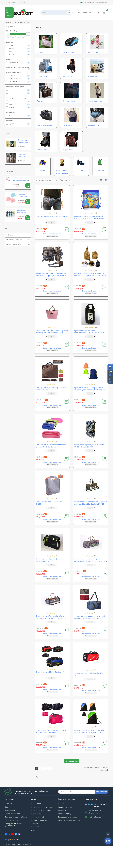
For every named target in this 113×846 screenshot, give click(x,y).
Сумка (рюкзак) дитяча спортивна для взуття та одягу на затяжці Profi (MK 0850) (89, 217)
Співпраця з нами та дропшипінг (13, 824)
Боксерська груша (65, 814)
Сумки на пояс (93, 125)
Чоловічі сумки (42, 150)
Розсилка (35, 827)
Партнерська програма (41, 810)
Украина (18, 93)
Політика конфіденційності (16, 817)
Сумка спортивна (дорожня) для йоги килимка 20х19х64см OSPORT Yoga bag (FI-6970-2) (90, 561)
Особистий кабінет (100, 2)
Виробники (36, 804)
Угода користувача (13, 820)
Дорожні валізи (42, 76)
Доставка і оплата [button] (18, 239)
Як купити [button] (18, 235)
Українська (85, 3)
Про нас (8, 807)
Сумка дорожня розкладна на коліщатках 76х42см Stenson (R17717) (89, 446)
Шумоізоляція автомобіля (69, 820)
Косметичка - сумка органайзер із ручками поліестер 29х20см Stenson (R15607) (52, 331)
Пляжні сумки (93, 76)
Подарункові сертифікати (42, 807)
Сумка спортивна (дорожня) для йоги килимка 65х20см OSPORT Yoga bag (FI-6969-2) (50, 618)
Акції (33, 830)
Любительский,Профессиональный (18, 67)
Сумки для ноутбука (44, 125)
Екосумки (40, 52)
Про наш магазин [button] (18, 244)
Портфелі (40, 101)
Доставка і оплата (11, 2)
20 (18, 116)
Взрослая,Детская (18, 79)
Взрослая (18, 76)
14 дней (18, 124)
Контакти (22, 2)
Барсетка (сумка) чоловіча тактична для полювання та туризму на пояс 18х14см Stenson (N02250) (51, 275)
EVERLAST (18, 45)
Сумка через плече (95, 101)
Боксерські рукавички (67, 817)
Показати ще (71, 761)
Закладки (35, 823)
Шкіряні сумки (68, 150)
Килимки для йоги (66, 807)
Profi (18, 51)
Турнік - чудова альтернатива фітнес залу (23, 142)
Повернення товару (13, 810)
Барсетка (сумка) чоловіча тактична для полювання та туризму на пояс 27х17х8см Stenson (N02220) (90, 275)
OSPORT (18, 48)
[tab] (18, 235)
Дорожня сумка (68, 76)
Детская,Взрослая (18, 82)
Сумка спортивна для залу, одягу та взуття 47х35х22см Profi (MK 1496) (52, 731)
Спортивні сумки (69, 101)
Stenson (18, 54)
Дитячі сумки (93, 52)
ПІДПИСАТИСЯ (101, 791)
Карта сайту (36, 814)
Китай (18, 90)
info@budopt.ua (94, 817)
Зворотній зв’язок (12, 814)
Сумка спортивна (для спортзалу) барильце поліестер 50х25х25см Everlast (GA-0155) (90, 503)
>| (49, 768)
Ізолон (61, 804)
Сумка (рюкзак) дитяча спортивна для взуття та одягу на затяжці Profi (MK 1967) (89, 389)
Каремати (62, 810)
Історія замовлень (39, 820)
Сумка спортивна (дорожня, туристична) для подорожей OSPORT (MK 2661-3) (89, 617)
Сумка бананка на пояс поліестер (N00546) (52, 216)
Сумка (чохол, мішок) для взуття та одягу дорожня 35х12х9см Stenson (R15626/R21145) (51, 447)
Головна (8, 22)
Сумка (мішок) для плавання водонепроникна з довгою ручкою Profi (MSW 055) (89, 332)
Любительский (18, 63)
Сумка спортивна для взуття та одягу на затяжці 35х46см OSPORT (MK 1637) (89, 731)
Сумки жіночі (67, 125)
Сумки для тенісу (69, 52)
